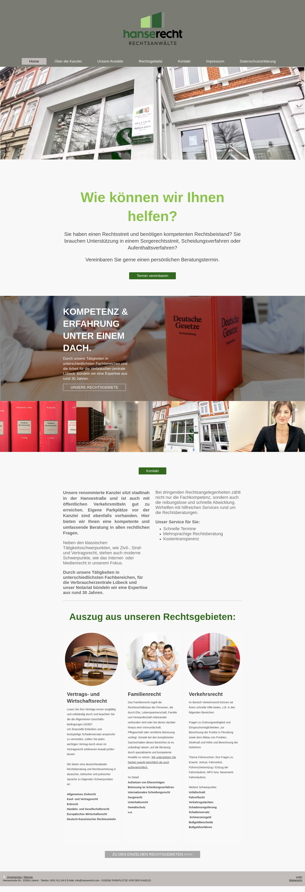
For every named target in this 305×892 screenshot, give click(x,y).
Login (299, 876)
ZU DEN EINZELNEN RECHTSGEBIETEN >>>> (152, 854)
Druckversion (12, 877)
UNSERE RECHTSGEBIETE (94, 387)
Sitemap (28, 877)
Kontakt (152, 471)
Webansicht (295, 880)
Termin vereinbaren (152, 276)
